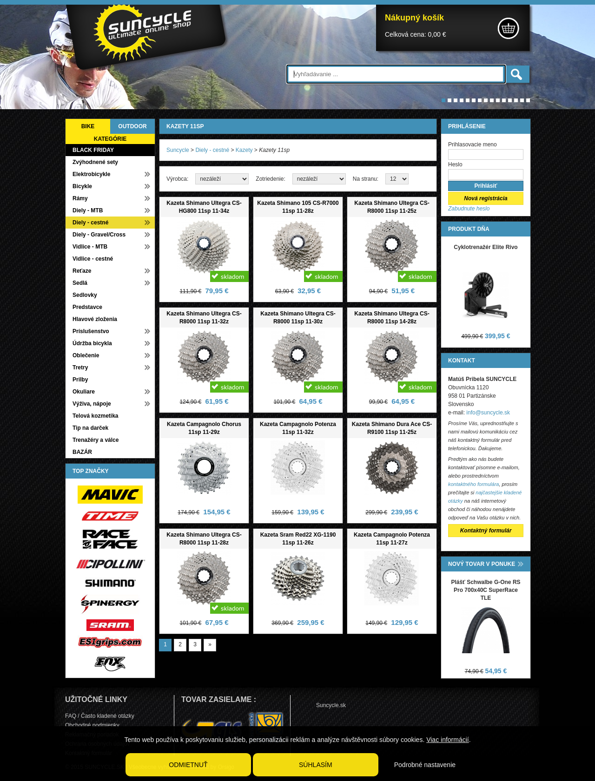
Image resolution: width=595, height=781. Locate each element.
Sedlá (80, 283)
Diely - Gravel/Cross (99, 234)
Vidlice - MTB (90, 246)
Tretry (80, 367)
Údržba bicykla (92, 343)
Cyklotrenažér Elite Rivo (485, 247)
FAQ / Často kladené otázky (99, 716)
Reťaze (82, 271)
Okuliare (84, 391)
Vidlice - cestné (93, 259)
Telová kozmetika (95, 416)
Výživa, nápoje (92, 403)
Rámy (80, 198)
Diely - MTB (88, 210)
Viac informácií (447, 739)
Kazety (244, 150)
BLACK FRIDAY (93, 150)
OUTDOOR (132, 126)
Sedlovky (85, 295)
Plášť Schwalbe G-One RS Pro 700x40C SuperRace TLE (485, 590)
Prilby (80, 379)
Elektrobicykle (91, 174)
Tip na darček (90, 428)
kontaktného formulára (473, 484)
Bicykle (82, 186)
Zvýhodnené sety (95, 162)
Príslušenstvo (91, 331)
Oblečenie (86, 355)
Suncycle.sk (331, 705)
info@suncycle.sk (488, 412)
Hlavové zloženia (95, 319)
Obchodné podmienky (92, 725)
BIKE (88, 126)
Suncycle (177, 150)
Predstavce (87, 307)
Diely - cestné (90, 222)
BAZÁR (82, 452)
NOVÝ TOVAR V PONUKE (481, 564)
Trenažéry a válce (96, 440)
